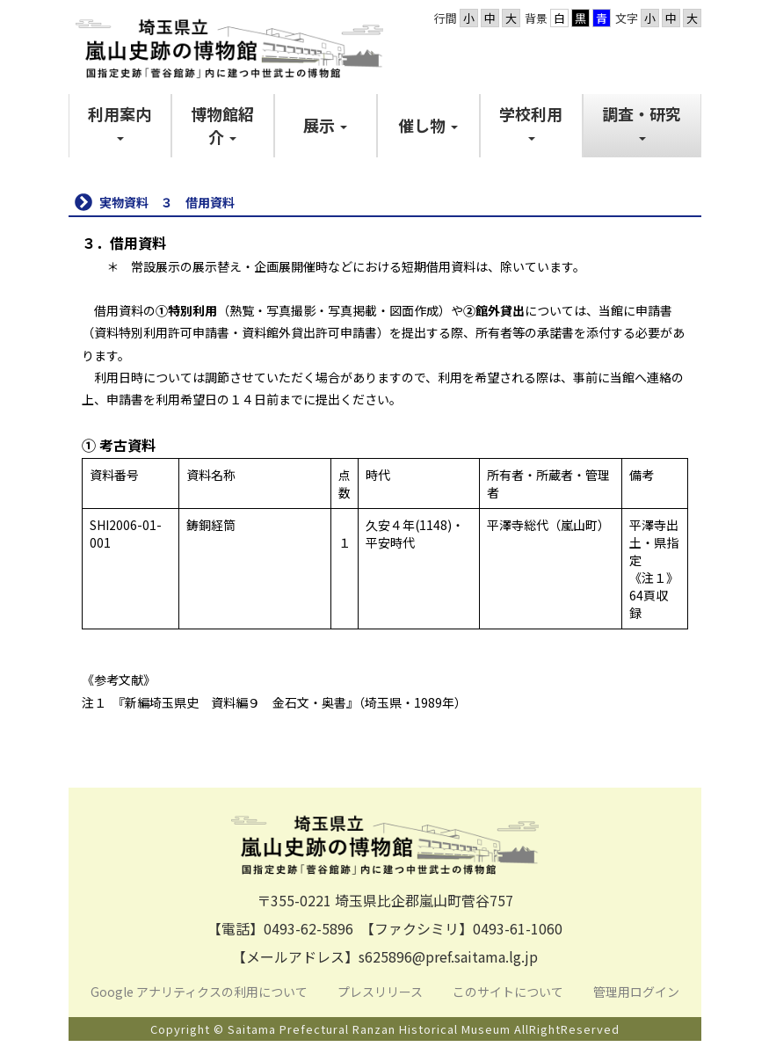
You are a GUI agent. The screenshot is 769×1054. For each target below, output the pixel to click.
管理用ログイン (636, 991)
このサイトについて (509, 991)
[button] (119, 125)
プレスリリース (381, 991)
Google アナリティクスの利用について (199, 991)
